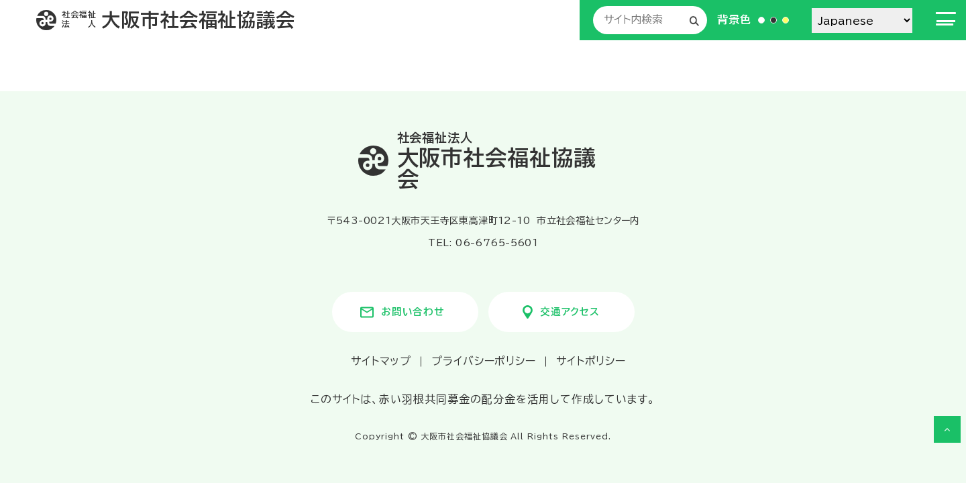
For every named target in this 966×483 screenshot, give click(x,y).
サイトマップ (380, 361)
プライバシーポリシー (484, 361)
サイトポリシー (591, 361)
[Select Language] (862, 20)
